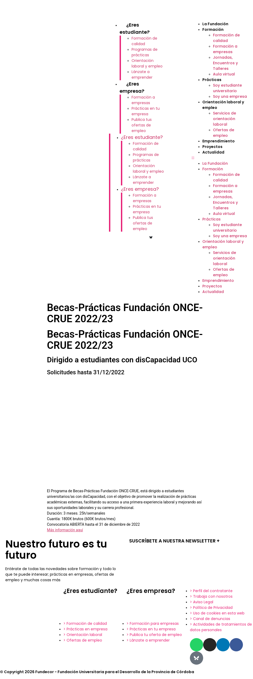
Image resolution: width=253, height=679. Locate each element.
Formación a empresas (143, 100)
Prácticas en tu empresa (146, 111)
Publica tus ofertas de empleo (142, 125)
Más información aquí (65, 530)
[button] (220, 158)
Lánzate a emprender (142, 74)
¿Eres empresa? (140, 189)
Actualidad (213, 152)
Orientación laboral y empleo (147, 63)
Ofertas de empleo (223, 132)
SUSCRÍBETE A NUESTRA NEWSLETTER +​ (174, 540)
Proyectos (212, 146)
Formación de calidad (144, 41)
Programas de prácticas (145, 52)
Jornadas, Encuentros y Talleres (225, 63)
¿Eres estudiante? (142, 137)
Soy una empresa (230, 96)
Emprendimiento (218, 141)
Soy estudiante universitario (227, 88)
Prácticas (211, 79)
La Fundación (215, 24)
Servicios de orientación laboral (224, 119)
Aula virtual (224, 74)
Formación (213, 29)
